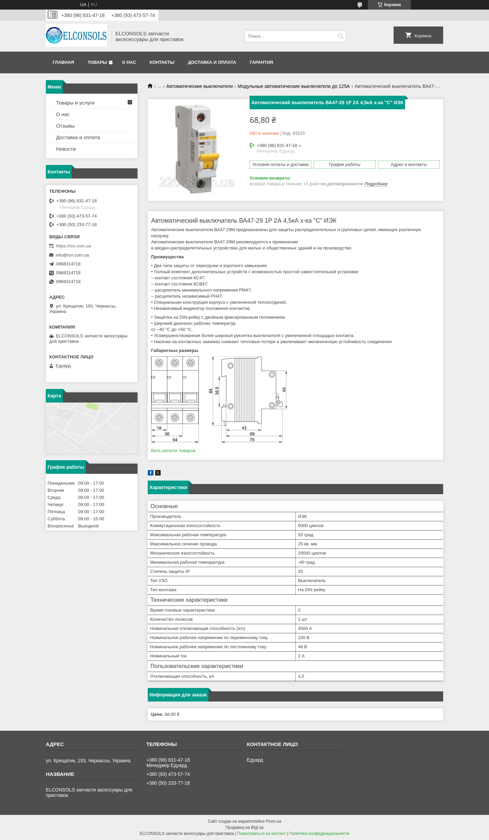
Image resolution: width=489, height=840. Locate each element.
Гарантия (261, 62)
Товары (97, 62)
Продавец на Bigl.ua (244, 827)
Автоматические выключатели (199, 86)
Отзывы (65, 126)
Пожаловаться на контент (261, 833)
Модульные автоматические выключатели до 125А (294, 86)
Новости (66, 149)
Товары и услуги (75, 103)
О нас (129, 62)
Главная (63, 62)
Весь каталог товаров (173, 450)
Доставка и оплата (212, 62)
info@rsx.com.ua (72, 255)
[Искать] (340, 36)
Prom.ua (273, 821)
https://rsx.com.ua (73, 245)
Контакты (162, 62)
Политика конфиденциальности (319, 833)
